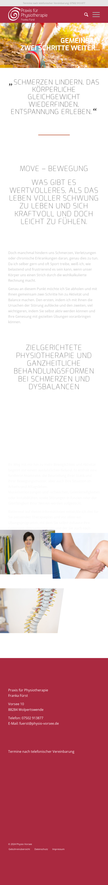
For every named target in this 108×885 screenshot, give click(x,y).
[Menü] (94, 14)
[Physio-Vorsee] (45, 14)
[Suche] (84, 14)
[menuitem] (84, 14)
